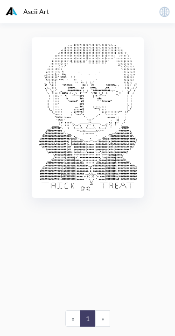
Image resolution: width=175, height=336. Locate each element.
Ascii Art (27, 11)
